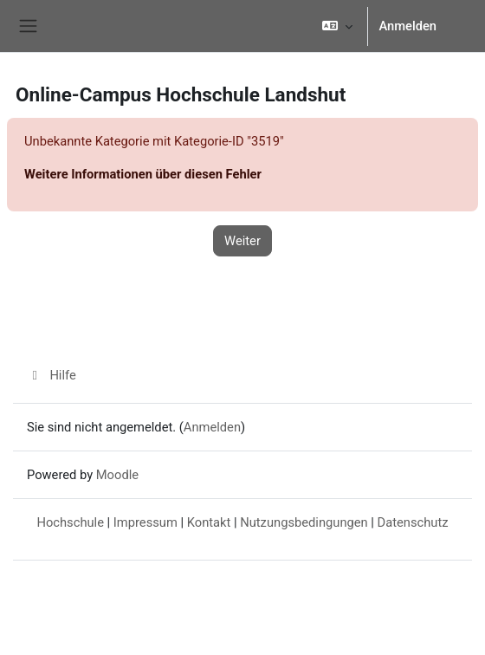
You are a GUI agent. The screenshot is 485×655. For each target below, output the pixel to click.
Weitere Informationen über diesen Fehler (143, 174)
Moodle (117, 475)
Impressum (145, 522)
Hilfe (51, 375)
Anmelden (407, 26)
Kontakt (209, 522)
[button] (337, 26)
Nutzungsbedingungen (303, 522)
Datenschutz (413, 522)
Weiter (242, 241)
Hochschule (70, 522)
